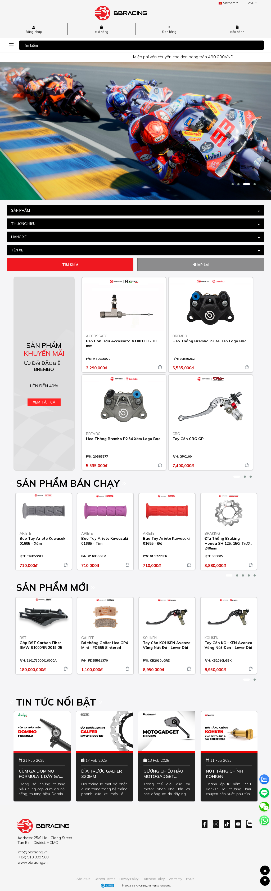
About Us (83, 879)
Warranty (175, 879)
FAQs (190, 879)
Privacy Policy (128, 879)
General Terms (104, 879)
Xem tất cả (44, 402)
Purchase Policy (153, 879)
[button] (233, 184)
